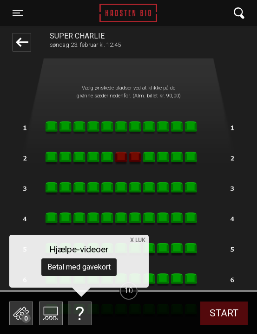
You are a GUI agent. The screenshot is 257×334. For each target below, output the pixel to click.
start (224, 313)
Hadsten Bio (128, 13)
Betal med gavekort (79, 267)
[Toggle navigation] (17, 13)
